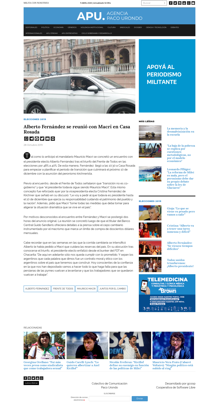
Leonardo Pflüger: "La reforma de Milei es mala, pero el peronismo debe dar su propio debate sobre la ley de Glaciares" (180, 178)
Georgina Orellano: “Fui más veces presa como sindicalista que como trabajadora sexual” (43, 365)
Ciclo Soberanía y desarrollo (97, 33)
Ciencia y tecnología (156, 27)
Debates (175, 27)
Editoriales (31, 27)
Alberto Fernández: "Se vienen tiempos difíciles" (180, 246)
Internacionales (34, 33)
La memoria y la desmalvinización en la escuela (180, 131)
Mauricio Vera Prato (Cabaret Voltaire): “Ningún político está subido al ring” (173, 365)
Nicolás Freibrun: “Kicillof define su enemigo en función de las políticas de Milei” (129, 365)
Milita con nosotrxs (36, 3)
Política (45, 27)
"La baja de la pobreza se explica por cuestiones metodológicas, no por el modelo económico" (181, 153)
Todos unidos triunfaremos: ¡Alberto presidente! (180, 263)
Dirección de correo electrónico (79, 398)
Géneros (72, 27)
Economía (59, 27)
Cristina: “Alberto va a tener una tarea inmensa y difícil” (180, 229)
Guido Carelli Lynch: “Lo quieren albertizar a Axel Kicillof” (83, 365)
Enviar (140, 398)
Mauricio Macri (86, 288)
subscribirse (31, 383)
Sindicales (125, 27)
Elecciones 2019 (35, 119)
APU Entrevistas (69, 33)
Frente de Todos (63, 288)
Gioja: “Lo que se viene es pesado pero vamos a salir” (181, 211)
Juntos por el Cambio (112, 288)
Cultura (112, 27)
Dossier (138, 27)
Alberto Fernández (37, 288)
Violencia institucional (92, 27)
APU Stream (52, 33)
